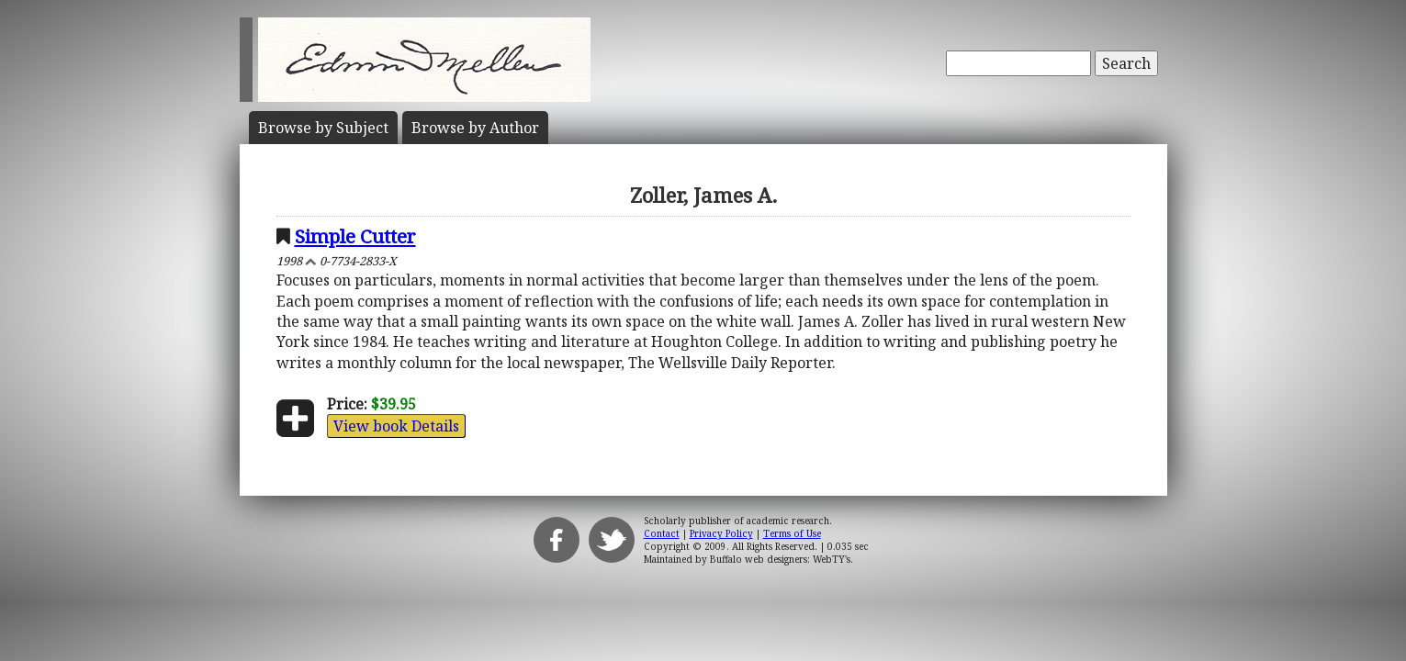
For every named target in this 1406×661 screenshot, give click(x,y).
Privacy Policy (721, 533)
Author (475, 127)
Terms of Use (792, 533)
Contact (662, 533)
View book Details (396, 426)
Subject (323, 127)
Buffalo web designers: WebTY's (780, 559)
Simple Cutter (355, 236)
